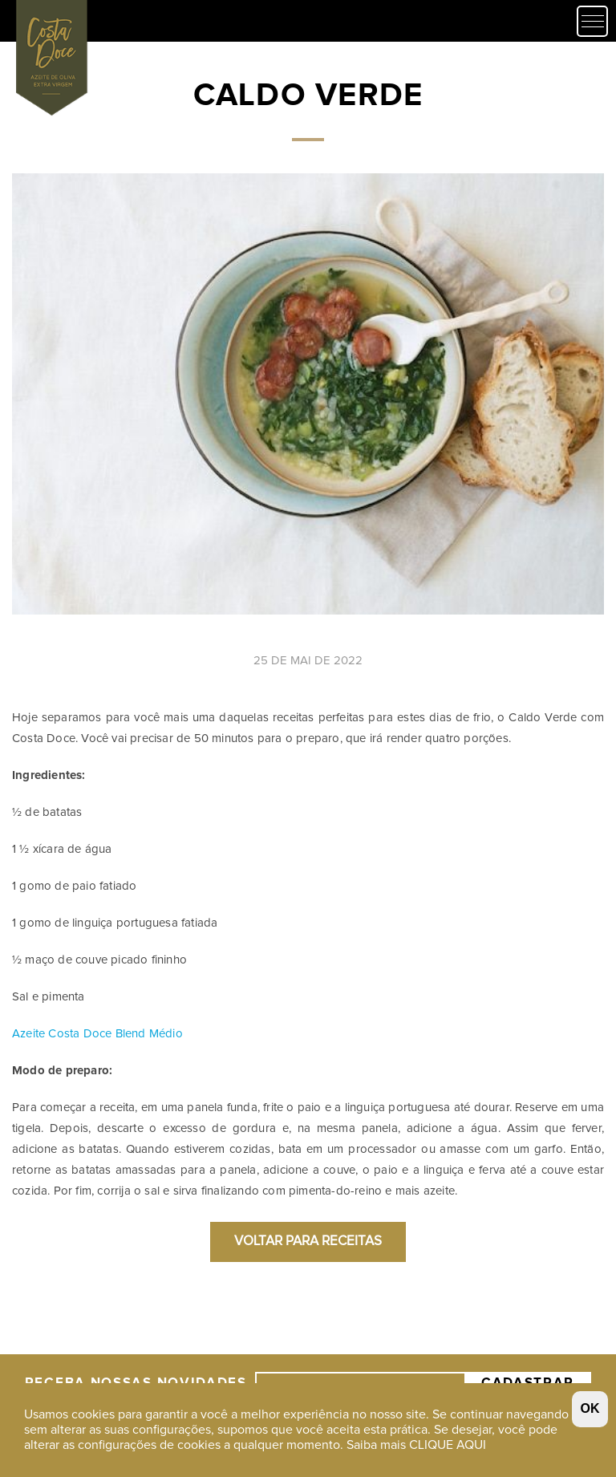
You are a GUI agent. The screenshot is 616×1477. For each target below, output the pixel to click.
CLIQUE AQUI (447, 1444)
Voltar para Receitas (308, 1241)
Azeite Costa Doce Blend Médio (97, 1034)
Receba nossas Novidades (136, 1333)
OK (590, 1408)
